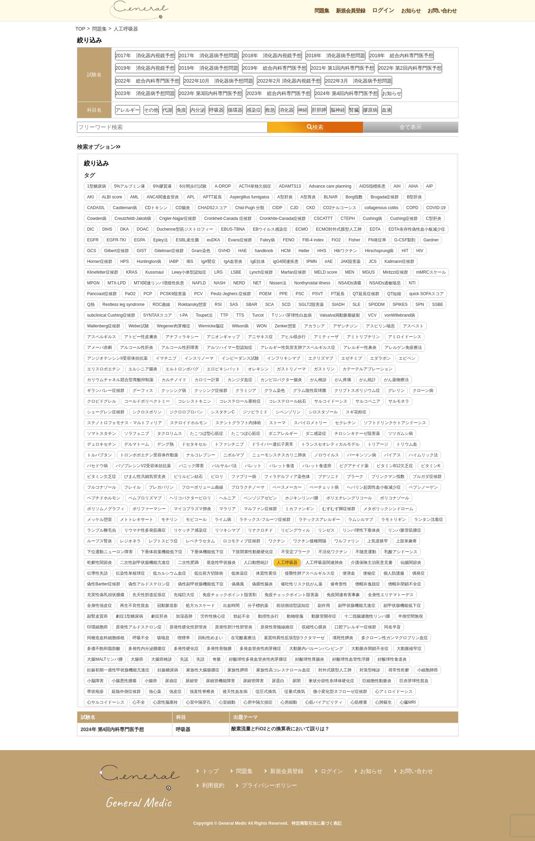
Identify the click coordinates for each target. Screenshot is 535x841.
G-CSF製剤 (404, 240)
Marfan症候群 (293, 272)
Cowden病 (97, 218)
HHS (322, 250)
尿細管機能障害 (220, 680)
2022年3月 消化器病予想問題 (358, 81)
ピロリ (217, 476)
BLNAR (331, 197)
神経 (303, 110)
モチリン (170, 519)
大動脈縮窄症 (409, 648)
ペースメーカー (287, 487)
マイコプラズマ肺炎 (193, 508)
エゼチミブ (351, 358)
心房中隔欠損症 (258, 702)
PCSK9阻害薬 (173, 293)
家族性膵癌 (238, 670)
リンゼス (326, 530)
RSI (218, 304)
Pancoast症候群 (102, 293)
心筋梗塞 (359, 702)
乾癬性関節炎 (99, 562)
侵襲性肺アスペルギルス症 (310, 573)
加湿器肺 (184, 616)
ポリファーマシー (149, 508)
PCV (198, 293)
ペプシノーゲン (423, 487)
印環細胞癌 (97, 627)
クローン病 (423, 390)
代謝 (167, 110)
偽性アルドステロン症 (149, 584)
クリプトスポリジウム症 (357, 390)
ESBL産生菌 (187, 240)
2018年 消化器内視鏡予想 (272, 55)
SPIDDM (377, 304)
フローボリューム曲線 (203, 487)
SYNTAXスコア (157, 315)
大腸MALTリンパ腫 (105, 659)
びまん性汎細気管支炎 (145, 476)
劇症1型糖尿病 (130, 616)
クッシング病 (174, 390)
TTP (224, 315)
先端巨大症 (184, 594)
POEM (265, 293)
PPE (283, 293)
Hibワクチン (345, 250)
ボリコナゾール (394, 498)
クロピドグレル (102, 401)
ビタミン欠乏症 (102, 476)
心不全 (139, 702)
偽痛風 (238, 584)
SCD (286, 304)
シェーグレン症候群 (106, 412)
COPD (412, 207)
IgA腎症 (208, 261)
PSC (300, 293)
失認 (184, 659)
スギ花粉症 (356, 412)
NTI (412, 283)
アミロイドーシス (405, 336)
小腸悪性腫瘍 (124, 680)
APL (191, 197)
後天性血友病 (235, 691)
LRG (218, 272)
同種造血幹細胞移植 (106, 637)
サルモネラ (399, 401)
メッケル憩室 (99, 519)
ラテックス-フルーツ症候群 (265, 519)
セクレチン (345, 422)
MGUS (368, 272)
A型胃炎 (308, 197)
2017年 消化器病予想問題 (208, 55)
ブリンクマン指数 (388, 476)
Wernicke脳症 (211, 326)
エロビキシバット (223, 369)
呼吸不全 (141, 637)
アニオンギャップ (223, 336)
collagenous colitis (381, 207)
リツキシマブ (227, 530)
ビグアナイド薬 (354, 465)
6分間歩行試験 (193, 186)
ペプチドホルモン (104, 498)
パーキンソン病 (362, 455)
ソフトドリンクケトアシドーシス (395, 422)
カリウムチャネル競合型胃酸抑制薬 (120, 379)
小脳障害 (95, 680)
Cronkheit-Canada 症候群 (228, 218)
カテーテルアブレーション (368, 369)
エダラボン (380, 358)
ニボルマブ (234, 455)
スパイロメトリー (310, 422)
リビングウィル (295, 530)
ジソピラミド (255, 412)
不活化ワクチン (333, 551)
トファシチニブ (229, 444)
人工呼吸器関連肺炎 (324, 562)
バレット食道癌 (316, 465)
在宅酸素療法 (243, 637)
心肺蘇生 (384, 702)
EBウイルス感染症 (270, 229)
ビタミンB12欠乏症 (395, 465)
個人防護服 (394, 573)
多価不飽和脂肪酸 (104, 648)
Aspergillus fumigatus (249, 197)
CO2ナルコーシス (340, 207)
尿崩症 (171, 680)
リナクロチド (260, 530)
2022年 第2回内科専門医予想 (410, 68)
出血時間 (231, 605)
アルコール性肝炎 (137, 347)
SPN (420, 304)
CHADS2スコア (212, 207)
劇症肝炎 (159, 616)
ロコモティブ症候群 (242, 541)
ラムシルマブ (360, 519)
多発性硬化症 (186, 648)
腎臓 (354, 110)
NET (257, 283)
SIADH (338, 304)
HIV (419, 250)
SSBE (437, 304)
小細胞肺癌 (427, 670)
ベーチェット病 (324, 487)
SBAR (252, 304)
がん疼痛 (343, 379)
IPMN (312, 261)
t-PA (184, 315)
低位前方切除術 (209, 573)
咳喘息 (163, 637)
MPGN (93, 283)
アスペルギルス (102, 336)
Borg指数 (354, 197)
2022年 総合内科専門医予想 (147, 81)
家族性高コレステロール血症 (284, 670)
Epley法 (160, 240)
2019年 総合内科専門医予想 (274, 68)
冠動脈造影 (167, 605)
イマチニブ (166, 358)
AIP (429, 186)
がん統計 (368, 379)
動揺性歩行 (268, 616)
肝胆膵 (319, 110)
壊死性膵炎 (343, 637)
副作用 (324, 605)
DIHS (107, 229)
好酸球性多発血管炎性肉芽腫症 (258, 659)
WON (262, 326)
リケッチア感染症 (190, 530)
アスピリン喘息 (380, 326)
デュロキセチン (102, 444)
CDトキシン (156, 207)
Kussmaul (155, 272)
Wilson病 (240, 326)
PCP (148, 293)
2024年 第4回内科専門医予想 (346, 93)
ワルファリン (347, 541)
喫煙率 (184, 637)
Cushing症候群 (404, 218)
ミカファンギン (299, 508)
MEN (350, 272)
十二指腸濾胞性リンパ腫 (367, 616)
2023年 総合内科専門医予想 (278, 93)
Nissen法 (277, 283)
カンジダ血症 (240, 379)
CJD (294, 207)
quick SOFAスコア (426, 293)
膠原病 (370, 110)
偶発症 (419, 573)
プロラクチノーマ (248, 487)
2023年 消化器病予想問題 (145, 93)
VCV (372, 315)
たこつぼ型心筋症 (207, 433)
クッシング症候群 (211, 390)
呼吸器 (216, 110)
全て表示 (410, 127)
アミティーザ (326, 336)
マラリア (227, 508)
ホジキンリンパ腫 (302, 498)
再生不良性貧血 (134, 605)
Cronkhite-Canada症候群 (283, 218)
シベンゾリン (288, 412)
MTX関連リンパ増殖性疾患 (159, 283)
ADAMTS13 (290, 186)
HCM (286, 250)
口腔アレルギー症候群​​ (356, 627)
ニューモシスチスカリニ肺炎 (279, 455)
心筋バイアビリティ (324, 702)
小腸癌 (151, 680)
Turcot (258, 315)
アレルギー (127, 110)
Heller (304, 250)
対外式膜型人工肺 (335, 670)
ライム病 (223, 519)
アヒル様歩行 (293, 336)
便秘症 (369, 573)
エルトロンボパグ (182, 369)
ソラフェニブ (136, 433)
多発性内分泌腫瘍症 (147, 648)
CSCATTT (323, 218)
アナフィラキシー (182, 336)
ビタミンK (431, 465)
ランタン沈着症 (428, 519)
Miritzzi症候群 (395, 272)
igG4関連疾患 (286, 261)
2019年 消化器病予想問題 (208, 68)
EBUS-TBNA (233, 229)
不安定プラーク (296, 551)
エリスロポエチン (104, 369)
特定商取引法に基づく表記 (317, 823)
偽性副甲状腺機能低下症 (201, 584)
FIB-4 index (312, 240)
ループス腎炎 (99, 541)
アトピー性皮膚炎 (141, 336)
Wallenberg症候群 (104, 326)
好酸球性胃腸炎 (310, 659)
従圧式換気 (266, 691)
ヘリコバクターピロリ (191, 498)
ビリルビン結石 (188, 476)
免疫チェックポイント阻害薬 (292, 594)
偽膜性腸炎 (262, 584)
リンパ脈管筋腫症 (405, 530)
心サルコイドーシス (106, 702)
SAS (234, 304)
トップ (210, 771)
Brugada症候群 (385, 197)
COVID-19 (436, 207)
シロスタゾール (323, 412)
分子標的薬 (258, 605)
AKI (90, 197)
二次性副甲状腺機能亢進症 (145, 562)
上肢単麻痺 (406, 541)
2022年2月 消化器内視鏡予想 (289, 81)
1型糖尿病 (96, 186)
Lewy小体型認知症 (189, 272)
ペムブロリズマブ (145, 498)
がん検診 (318, 379)
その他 (151, 110)
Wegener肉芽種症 (173, 326)
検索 (315, 127)
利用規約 (213, 785)
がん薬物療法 (396, 379)
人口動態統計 (256, 562)
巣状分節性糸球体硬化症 (332, 680)
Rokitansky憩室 (192, 304)
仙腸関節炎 (411, 562)
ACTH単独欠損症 (255, 186)
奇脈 (217, 659)
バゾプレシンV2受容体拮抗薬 (143, 465)
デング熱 (165, 444)
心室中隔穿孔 (198, 702)
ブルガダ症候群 (427, 476)
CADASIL (96, 207)
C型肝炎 (434, 218)
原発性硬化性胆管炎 (188, 627)
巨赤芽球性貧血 (414, 680)
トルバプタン (99, 455)
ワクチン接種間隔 (310, 541)
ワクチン (277, 541)
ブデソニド (328, 476)
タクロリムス (169, 433)
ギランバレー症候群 (106, 390)
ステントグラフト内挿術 (238, 422)
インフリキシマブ (283, 358)
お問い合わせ (442, 11)
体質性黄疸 (266, 573)
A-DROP (223, 186)
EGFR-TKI (116, 240)
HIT (405, 250)
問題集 (321, 11)
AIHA (413, 186)
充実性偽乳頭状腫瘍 (106, 594)
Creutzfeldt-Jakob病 (133, 218)
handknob (264, 250)
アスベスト (413, 326)
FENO (288, 240)
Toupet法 (204, 315)
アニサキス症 (260, 336)
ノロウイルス (326, 455)
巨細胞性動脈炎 (377, 680)
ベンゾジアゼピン (260, 498)
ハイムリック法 (423, 455)
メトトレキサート (137, 519)
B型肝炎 (414, 197)
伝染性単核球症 (130, 573)
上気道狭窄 (378, 541)
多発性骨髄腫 (219, 648)
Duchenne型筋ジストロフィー (185, 229)
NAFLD (199, 283)
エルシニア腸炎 (143, 369)
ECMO (302, 229)
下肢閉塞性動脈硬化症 (253, 551)
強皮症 (176, 691)
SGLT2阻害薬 (311, 304)
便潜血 (349, 573)
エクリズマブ (320, 358)
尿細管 (192, 680)
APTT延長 (212, 197)
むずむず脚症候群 (339, 508)
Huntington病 (149, 261)
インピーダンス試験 (240, 358)
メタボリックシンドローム (389, 508)
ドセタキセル (194, 444)
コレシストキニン (195, 401)
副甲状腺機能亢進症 (357, 605)
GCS (91, 250)
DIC (91, 229)
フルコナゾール (102, 487)
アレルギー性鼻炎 (360, 347)
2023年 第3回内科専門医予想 (210, 93)
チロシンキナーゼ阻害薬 (357, 433)
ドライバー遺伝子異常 (273, 444)
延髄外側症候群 (126, 691)
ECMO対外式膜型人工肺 (339, 229)
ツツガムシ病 (400, 433)
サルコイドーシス (331, 401)
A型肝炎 (285, 197)
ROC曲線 (161, 304)
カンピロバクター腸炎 (281, 379)
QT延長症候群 (366, 293)
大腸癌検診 (162, 659)
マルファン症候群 (260, 508)
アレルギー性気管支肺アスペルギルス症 (298, 347)
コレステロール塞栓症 (240, 401)
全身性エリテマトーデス (391, 594)
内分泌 (197, 110)
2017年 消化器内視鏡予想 (145, 55)
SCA (269, 304)
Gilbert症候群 (116, 250)
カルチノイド (174, 379)
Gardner (431, 240)
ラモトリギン (393, 519)
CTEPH (348, 218)
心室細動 (227, 702)
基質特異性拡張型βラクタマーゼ (294, 637)
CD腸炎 (183, 207)
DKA (124, 229)
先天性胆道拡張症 (149, 594)
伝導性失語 (97, 573)
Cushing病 (372, 218)
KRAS (132, 272)
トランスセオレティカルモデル (331, 444)
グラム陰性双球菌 (310, 390)
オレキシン (258, 369)
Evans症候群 (240, 240)
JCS (373, 261)
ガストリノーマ (291, 369)
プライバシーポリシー (269, 785)
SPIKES (400, 304)
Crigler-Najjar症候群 (178, 218)
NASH (219, 283)
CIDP (278, 207)
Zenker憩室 (285, 326)
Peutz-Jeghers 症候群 (231, 293)
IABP (174, 261)
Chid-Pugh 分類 (250, 207)
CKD (311, 207)
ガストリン (324, 369)
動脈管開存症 (323, 616)
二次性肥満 (188, 562)
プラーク (355, 476)
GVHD (224, 250)
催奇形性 (339, 584)
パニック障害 (191, 465)
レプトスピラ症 (163, 541)
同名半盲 (393, 627)
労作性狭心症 (212, 616)
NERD (239, 283)
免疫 (181, 110)
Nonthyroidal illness (312, 283)
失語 (201, 659)
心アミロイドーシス (394, 691)
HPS (124, 261)
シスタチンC (223, 412)
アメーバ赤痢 (99, 347)
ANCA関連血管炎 (163, 197)
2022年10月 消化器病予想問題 (218, 81)
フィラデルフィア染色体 (287, 476)
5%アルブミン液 (129, 186)
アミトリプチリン (363, 336)
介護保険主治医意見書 (372, 562)
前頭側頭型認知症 (293, 605)
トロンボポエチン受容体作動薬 (149, 455)
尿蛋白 (278, 680)
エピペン (407, 358)
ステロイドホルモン (189, 422)
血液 (386, 110)
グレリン (396, 390)
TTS (240, 315)
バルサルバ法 (224, 465)
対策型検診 (370, 670)
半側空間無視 (410, 616)
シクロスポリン (147, 412)
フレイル (132, 487)
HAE (243, 250)
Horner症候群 (100, 261)
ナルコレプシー (201, 455)
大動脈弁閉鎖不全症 (370, 648)
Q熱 (91, 304)
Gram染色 (201, 250)
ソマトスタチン (102, 433)
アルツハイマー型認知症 (230, 347)
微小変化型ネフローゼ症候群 (340, 691)
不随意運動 (366, 551)
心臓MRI (408, 702)
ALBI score (112, 197)
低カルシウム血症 (170, 573)
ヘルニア (227, 498)
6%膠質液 (162, 186)
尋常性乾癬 (399, 670)
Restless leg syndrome (124, 304)
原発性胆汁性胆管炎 (234, 627)
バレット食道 (281, 465)
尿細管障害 (253, 680)
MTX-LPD (117, 283)
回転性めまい (210, 637)
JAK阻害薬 (351, 261)
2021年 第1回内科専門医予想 (342, 68)
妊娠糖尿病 (168, 670)
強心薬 (155, 691)
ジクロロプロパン (186, 412)
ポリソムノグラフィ (106, 508)
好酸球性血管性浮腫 (351, 659)
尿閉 (297, 680)
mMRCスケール (431, 272)
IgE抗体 (258, 261)
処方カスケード (200, 605)
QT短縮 (394, 293)
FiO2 (336, 240)
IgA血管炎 (233, 261)
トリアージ (378, 444)
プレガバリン (161, 487)
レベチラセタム (200, 541)
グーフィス (143, 390)
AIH (397, 186)
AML (134, 197)
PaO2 (130, 293)
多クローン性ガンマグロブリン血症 (394, 637)
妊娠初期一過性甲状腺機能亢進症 (118, 670)
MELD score (325, 272)
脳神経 (337, 110)
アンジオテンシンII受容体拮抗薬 (117, 358)
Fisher (354, 240)
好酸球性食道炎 (392, 659)
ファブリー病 (244, 476)
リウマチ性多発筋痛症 (145, 530)
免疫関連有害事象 (343, 594)
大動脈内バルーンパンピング (317, 648)
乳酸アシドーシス (401, 551)
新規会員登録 (350, 11)
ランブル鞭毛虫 (102, 530)
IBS (190, 261)
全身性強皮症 (99, 605)
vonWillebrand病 (400, 315)
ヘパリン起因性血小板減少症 (374, 487)
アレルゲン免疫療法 (403, 347)
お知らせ (411, 11)
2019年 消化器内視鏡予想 (145, 68)
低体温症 (240, 573)
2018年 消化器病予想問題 (335, 55)
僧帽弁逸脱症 (367, 584)
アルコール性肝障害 (180, 347)
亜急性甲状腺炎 (221, 562)
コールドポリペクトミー (147, 401)
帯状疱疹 (95, 691)
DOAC (143, 229)
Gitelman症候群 (169, 250)
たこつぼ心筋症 (246, 433)
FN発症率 (377, 240)
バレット (253, 465)
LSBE (236, 272)
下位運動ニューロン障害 (110, 551)
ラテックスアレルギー (319, 519)
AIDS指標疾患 (372, 186)
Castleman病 (125, 207)
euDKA (213, 240)
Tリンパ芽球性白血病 (292, 315)
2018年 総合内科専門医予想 (401, 55)
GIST (142, 250)
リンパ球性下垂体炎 (361, 530)
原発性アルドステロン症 (139, 627)
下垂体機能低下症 (207, 551)
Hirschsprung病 (379, 250)
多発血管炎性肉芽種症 (261, 648)
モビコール (196, 519)
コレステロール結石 (288, 401)
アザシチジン (345, 326)
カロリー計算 (207, 379)
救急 (270, 110)
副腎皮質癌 (97, 616)
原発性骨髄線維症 (277, 627)
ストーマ (277, 422)
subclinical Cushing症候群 (111, 315)
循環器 (235, 110)
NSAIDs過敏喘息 (385, 283)
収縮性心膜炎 (314, 627)
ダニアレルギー (283, 433)
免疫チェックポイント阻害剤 (230, 594)
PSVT (317, 293)
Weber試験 (139, 326)
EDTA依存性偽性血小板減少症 (417, 229)
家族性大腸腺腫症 (203, 670)
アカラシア (314, 326)
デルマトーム (136, 444)
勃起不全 (241, 616)
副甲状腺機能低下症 (402, 605)
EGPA (139, 240)
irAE (329, 261)
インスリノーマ (199, 358)
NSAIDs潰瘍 (350, 283)
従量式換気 (295, 691)
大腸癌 (137, 659)
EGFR (93, 240)
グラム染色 (275, 390)
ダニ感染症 (316, 433)
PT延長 (338, 293)
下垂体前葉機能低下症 (162, 551)
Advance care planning (330, 186)
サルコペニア (368, 401)
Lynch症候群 (261, 272)
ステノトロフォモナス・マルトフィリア (124, 422)
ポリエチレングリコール (349, 498)
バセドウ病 (97, 465)
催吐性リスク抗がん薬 (302, 584)
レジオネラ (130, 541)
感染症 (254, 110)
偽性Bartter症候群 (104, 584)
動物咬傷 (295, 616)
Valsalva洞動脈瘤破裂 (340, 315)
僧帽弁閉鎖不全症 (405, 584)
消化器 (286, 110)
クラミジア (246, 390)
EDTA (375, 229)
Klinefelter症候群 (102, 272)
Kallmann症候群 (399, 261)
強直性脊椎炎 (202, 691)
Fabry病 (267, 240)
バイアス (393, 455)
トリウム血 (407, 444)
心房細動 (289, 702)
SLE (357, 304)
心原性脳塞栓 (165, 702)
